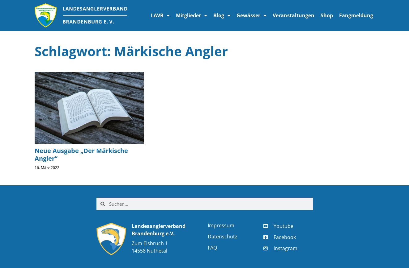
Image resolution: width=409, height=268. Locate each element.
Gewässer (251, 15)
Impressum (221, 225)
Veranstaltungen (293, 15)
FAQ (212, 248)
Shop (327, 15)
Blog (221, 15)
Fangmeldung (356, 15)
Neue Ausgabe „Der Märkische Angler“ (81, 154)
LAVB (160, 15)
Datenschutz (222, 236)
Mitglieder (191, 15)
